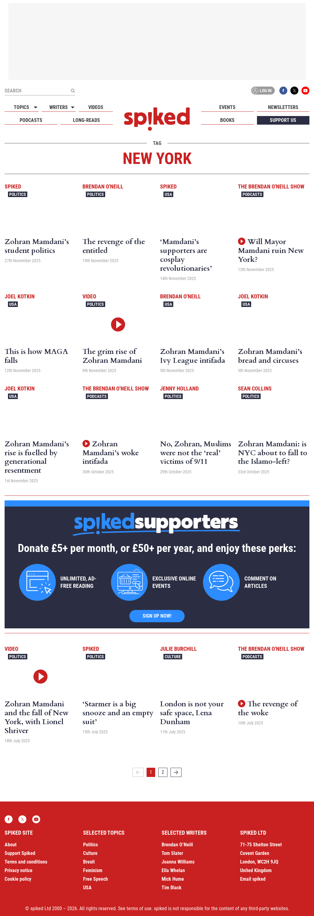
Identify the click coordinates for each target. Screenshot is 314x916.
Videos (95, 107)
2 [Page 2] (163, 772)
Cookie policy (18, 879)
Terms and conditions (26, 862)
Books (227, 120)
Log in (262, 90)
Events (227, 107)
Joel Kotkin (20, 296)
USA (168, 194)
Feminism (92, 870)
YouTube (305, 91)
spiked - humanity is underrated (157, 119)
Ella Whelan (173, 870)
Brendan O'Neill (102, 186)
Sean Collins (255, 388)
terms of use (139, 908)
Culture (173, 656)
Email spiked (253, 879)
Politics (17, 194)
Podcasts (31, 120)
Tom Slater (172, 853)
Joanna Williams (178, 862)
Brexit (89, 862)
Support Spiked (20, 853)
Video (89, 296)
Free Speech (95, 879)
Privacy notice (19, 870)
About (11, 845)
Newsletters (283, 107)
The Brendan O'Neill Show (271, 186)
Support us (283, 120)
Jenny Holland (179, 388)
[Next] (176, 772)
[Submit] (72, 90)
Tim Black (172, 888)
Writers (58, 107)
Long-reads (86, 120)
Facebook (283, 91)
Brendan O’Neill (177, 845)
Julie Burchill (178, 649)
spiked (13, 186)
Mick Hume (173, 879)
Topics (21, 107)
